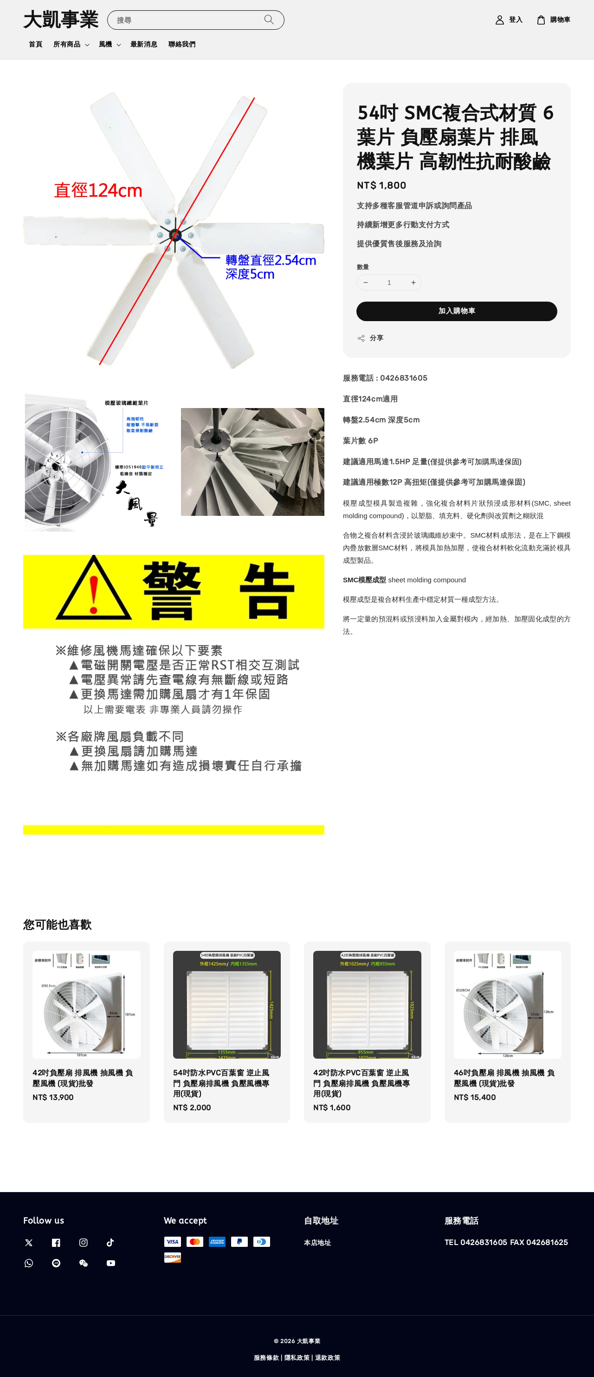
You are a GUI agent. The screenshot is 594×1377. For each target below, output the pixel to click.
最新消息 (143, 44)
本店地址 (317, 1243)
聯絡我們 (181, 44)
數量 (363, 267)
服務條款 (266, 1357)
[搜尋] (269, 20)
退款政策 (328, 1357)
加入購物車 (457, 311)
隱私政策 (297, 1357)
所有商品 (66, 44)
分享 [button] (370, 338)
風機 (105, 44)
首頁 (35, 44)
